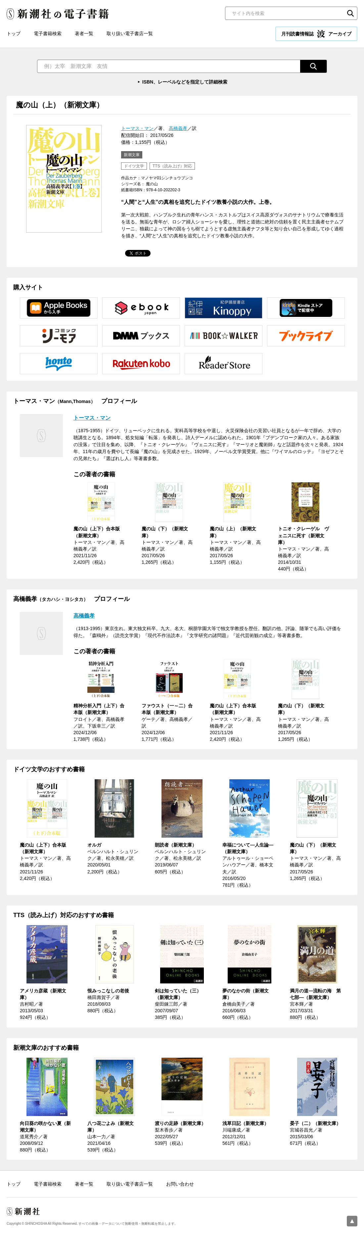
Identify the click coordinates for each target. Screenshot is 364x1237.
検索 (350, 13)
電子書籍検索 (48, 33)
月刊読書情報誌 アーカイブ (316, 34)
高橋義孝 (178, 128)
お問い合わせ (180, 1184)
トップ (14, 33)
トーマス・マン (137, 128)
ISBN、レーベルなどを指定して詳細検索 (184, 82)
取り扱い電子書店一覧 (130, 33)
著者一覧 (84, 33)
